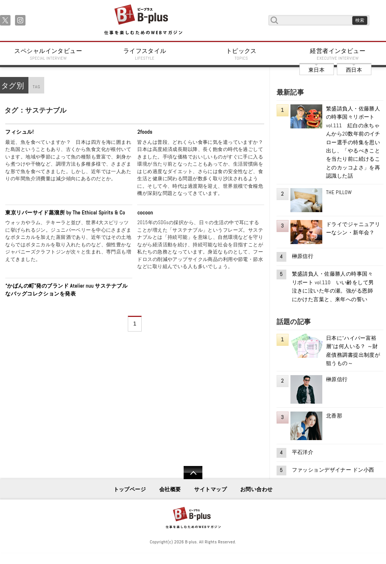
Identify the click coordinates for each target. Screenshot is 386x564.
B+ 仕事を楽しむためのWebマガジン (143, 20)
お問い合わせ (256, 489)
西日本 (354, 69)
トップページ (130, 489)
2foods (144, 131)
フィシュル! (19, 131)
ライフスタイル (145, 54)
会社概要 (170, 489)
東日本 (316, 69)
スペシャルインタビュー (48, 54)
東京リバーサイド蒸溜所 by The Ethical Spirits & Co (65, 212)
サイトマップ (210, 489)
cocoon (145, 212)
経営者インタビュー (338, 54)
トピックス (241, 54)
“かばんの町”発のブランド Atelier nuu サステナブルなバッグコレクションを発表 (66, 289)
